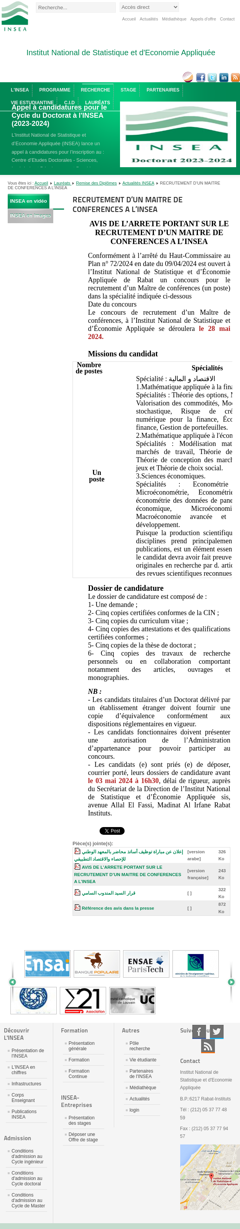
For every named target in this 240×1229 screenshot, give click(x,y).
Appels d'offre (203, 19)
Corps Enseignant (23, 1097)
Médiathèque (174, 19)
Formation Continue (79, 1073)
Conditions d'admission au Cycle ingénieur (28, 1156)
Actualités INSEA (138, 183)
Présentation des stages (82, 1120)
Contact (227, 19)
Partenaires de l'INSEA (141, 1073)
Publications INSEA (24, 1114)
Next (228, 982)
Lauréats (62, 183)
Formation (79, 1060)
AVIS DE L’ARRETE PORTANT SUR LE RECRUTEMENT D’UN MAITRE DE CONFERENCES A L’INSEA (127, 874)
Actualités (149, 19)
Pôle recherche (140, 1046)
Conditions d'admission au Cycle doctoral (27, 1178)
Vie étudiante (143, 1060)
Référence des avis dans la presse (118, 908)
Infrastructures (26, 1084)
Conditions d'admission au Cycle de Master (28, 1200)
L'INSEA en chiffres (23, 1070)
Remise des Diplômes (96, 183)
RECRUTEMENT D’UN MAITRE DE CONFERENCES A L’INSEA (128, 204)
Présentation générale (82, 1046)
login (134, 1110)
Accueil (129, 19)
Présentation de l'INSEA (28, 1053)
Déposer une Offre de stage (83, 1137)
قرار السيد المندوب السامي (108, 893)
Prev (15, 982)
